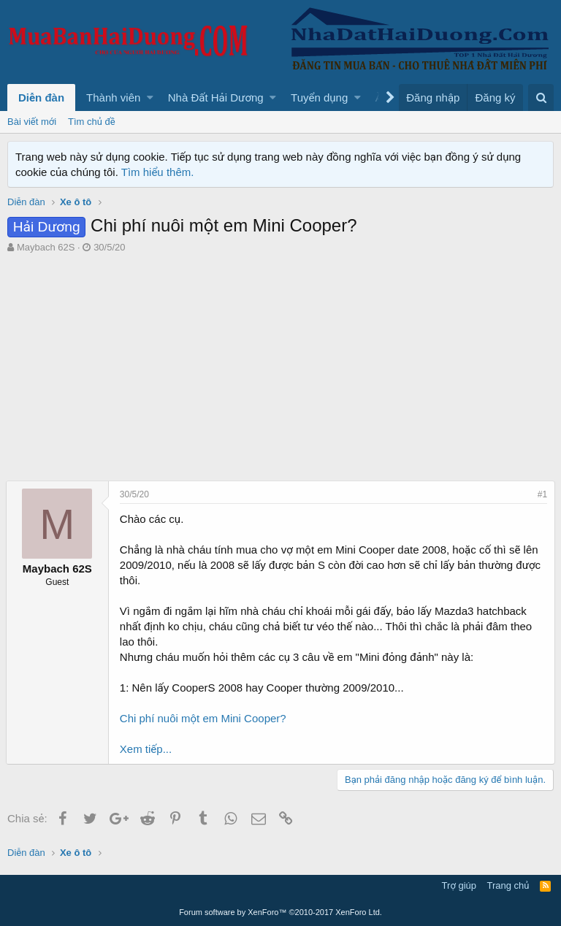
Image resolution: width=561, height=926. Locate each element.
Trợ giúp (459, 885)
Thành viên (113, 97)
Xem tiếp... (147, 749)
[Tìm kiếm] (541, 97)
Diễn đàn (41, 97)
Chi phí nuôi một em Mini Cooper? (204, 718)
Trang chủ (508, 885)
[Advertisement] (280, 363)
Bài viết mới (31, 121)
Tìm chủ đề (91, 121)
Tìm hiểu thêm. (157, 172)
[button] (150, 97)
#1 (541, 494)
